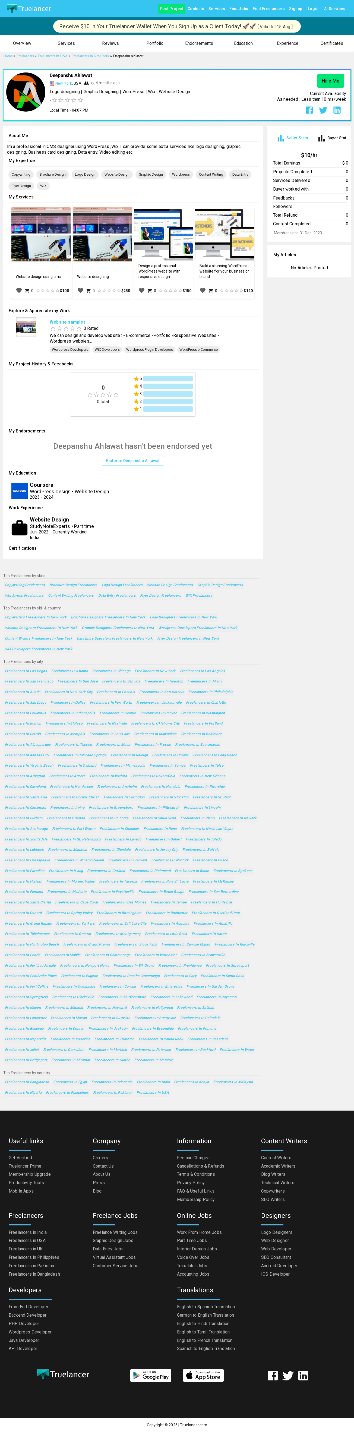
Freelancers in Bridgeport (26, 1060)
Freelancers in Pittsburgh (158, 808)
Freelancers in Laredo (123, 839)
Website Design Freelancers (170, 585)
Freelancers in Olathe (112, 1060)
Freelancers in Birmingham (119, 913)
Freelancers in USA (152, 1093)
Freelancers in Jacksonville (159, 702)
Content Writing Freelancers (71, 596)
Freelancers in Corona (117, 986)
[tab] (292, 138)
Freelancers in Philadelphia (210, 692)
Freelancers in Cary (180, 976)
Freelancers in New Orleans (202, 776)
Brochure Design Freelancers (73, 585)
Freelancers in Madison (67, 850)
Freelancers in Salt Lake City (122, 923)
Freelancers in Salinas (195, 1008)
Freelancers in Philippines (67, 1093)
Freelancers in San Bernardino (213, 892)
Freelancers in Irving (66, 871)
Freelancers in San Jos (121, 681)
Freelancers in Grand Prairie (86, 944)
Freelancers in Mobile (63, 955)
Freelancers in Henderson (71, 787)
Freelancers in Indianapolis (72, 713)
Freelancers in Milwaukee (155, 734)
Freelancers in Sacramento (197, 745)
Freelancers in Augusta (170, 923)
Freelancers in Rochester (167, 913)
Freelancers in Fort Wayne (73, 829)
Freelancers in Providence (180, 966)
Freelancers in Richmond (150, 871)
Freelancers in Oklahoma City (155, 723)
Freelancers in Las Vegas (26, 671)
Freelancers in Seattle (118, 713)
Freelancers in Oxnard (23, 913)
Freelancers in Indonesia (112, 1082)
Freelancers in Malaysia (233, 1082)
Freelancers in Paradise (25, 871)
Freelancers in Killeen (23, 1008)
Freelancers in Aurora (67, 776)
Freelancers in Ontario (72, 934)
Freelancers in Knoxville (234, 944)
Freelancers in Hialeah (23, 881)
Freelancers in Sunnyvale (155, 1018)
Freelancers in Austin (23, 692)
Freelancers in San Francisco (29, 681)
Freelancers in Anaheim (117, 787)
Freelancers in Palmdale (200, 1018)
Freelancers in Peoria (23, 955)
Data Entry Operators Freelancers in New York (115, 638)
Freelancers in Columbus (25, 713)
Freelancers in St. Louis (108, 818)
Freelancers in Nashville (107, 723)
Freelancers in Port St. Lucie (164, 881)
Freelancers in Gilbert (163, 839)
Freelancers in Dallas (68, 702)
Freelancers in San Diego (25, 702)
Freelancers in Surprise (110, 1018)
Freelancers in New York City (69, 692)
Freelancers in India (153, 1082)
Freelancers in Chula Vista (154, 818)
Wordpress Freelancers (24, 596)
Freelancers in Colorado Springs (80, 755)
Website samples (68, 322)
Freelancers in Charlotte (206, 702)
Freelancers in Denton (66, 1029)
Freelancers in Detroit (23, 734)
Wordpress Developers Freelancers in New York (197, 628)
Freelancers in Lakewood (171, 997)
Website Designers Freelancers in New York (41, 628)
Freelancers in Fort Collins (26, 986)
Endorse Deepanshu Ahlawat (132, 461)
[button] (22, 43)
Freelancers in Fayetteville (112, 892)
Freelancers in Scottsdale (26, 839)
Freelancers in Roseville (70, 1039)
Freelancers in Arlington (25, 776)
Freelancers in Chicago (111, 671)
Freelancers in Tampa (167, 765)
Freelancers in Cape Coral (76, 902)
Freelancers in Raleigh (129, 755)
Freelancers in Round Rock (161, 1039)
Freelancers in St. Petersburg (76, 839)
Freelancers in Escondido (153, 1029)
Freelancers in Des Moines (124, 902)
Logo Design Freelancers (122, 585)
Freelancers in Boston (23, 723)
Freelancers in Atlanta (69, 671)
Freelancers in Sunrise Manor (185, 944)
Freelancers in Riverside (205, 787)
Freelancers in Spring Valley (69, 913)
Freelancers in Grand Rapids (28, 923)
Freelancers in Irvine (67, 808)
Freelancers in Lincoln (202, 808)
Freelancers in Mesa (113, 745)
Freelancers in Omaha (170, 755)
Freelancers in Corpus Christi (75, 797)
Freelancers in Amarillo (212, 923)
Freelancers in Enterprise (161, 986)
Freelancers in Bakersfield (153, 776)
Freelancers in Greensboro (111, 808)
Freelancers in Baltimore (201, 734)
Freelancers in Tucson (73, 745)
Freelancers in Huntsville (211, 902)
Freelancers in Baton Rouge (161, 892)
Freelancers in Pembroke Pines (31, 976)
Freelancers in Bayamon (216, 997)
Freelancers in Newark (238, 818)
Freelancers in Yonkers (75, 923)
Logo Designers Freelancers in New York (183, 617)
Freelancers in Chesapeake (27, 860)
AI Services (334, 9)
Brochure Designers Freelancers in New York (108, 617)
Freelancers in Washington (203, 713)
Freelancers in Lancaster (26, 1018)
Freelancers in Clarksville (73, 997)
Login (313, 9)
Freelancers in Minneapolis (122, 765)
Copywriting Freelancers (25, 585)
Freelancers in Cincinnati (25, 808)
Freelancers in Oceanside (74, 986)
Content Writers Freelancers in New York (39, 638)
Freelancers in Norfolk (169, 860)
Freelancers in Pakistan (113, 1093)
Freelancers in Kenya (191, 1082)
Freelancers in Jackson (107, 1029)
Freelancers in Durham (24, 818)
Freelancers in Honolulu (160, 787)
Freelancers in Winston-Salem (79, 860)
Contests (195, 9)
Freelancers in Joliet (22, 1050)
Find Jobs (239, 9)
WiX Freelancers (199, 596)
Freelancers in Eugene (79, 976)
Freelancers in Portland (203, 723)
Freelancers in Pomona (197, 1029)
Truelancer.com (193, 1425)
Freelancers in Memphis (65, 734)
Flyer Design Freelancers (160, 596)
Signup (295, 9)
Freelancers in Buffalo (200, 850)
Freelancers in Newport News (84, 966)
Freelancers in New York (155, 671)
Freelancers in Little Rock (166, 934)
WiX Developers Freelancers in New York (38, 649)
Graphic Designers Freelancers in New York (118, 628)
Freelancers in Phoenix (116, 692)
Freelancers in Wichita (108, 776)
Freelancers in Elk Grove (133, 966)
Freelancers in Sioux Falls (135, 944)
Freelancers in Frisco (210, 860)
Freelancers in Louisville (109, 734)
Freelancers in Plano (197, 818)
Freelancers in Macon (69, 1018)
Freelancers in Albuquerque (28, 745)
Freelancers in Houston (163, 681)
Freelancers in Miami (204, 681)
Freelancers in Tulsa (207, 765)
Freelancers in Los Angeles (202, 671)
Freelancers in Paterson (151, 1050)
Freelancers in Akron (209, 934)
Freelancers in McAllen (107, 1050)
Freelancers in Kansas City (27, 755)
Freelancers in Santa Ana (26, 797)
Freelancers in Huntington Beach (32, 944)
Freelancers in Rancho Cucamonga (131, 976)
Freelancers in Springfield (26, 997)
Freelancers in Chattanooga (108, 955)
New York (63, 83)
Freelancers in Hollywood (152, 1008)
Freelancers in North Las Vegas (207, 829)
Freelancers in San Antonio (161, 692)
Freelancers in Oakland (77, 765)
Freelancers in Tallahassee (27, 934)
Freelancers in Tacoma (118, 881)
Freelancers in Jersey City (156, 850)
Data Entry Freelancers (117, 596)
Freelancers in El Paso (64, 723)
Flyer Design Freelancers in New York (188, 638)
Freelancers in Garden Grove (210, 986)
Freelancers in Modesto (66, 892)
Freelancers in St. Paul (212, 797)
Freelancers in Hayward (107, 1008)
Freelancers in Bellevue (24, 1029)
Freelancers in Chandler (119, 829)
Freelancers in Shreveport (227, 966)
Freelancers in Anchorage (26, 829)
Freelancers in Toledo (204, 839)
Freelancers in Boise (192, 871)
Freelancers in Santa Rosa (222, 976)
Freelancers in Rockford (195, 1050)
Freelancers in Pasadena (208, 1039)
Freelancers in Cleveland (25, 787)
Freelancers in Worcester (156, 955)
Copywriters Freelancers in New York (36, 617)
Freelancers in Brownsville (203, 955)
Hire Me (330, 81)
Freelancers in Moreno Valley (70, 881)
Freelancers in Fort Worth (111, 702)
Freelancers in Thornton (114, 1039)
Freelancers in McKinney (213, 881)
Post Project (171, 9)
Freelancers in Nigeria (23, 1093)
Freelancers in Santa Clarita (28, 902)
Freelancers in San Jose (77, 681)
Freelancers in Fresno (153, 745)
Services (216, 9)
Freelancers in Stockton (169, 797)
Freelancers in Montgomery (118, 934)
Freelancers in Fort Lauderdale (30, 966)
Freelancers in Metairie (153, 1060)
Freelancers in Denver (158, 713)
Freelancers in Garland (106, 871)
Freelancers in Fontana (24, 892)
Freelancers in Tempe (169, 902)
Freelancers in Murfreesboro (122, 997)
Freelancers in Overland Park (216, 913)
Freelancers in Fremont (127, 860)
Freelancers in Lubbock (24, 850)
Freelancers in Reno (160, 829)
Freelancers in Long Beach (215, 755)
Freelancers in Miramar (70, 1060)
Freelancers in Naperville (25, 1039)
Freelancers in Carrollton (63, 1050)
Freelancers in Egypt (70, 1082)
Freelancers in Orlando (66, 818)
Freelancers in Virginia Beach (29, 765)
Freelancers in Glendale (111, 850)
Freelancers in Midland (64, 1008)
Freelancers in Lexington (124, 797)
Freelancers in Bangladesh (27, 1082)
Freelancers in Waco (237, 1050)
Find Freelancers (269, 9)
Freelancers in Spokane (233, 871)
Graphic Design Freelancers (220, 585)
